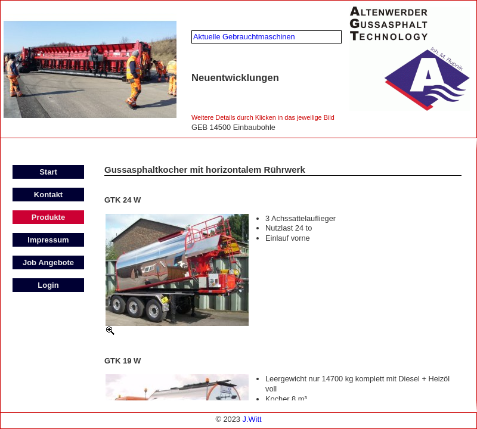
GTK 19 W (122, 360)
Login (48, 285)
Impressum (48, 239)
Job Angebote (48, 262)
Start (48, 171)
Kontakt (48, 194)
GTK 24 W (122, 199)
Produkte (48, 217)
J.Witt (252, 419)
